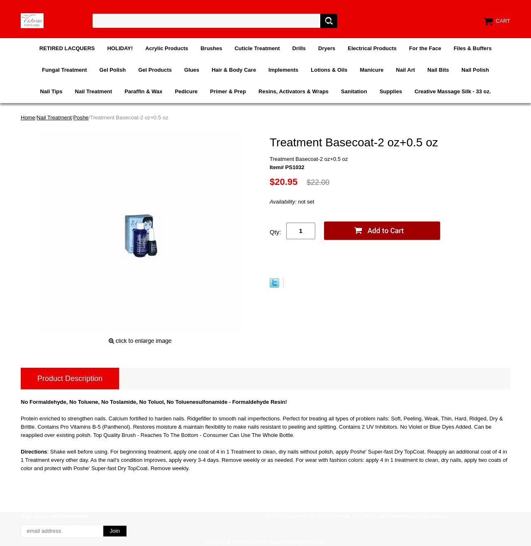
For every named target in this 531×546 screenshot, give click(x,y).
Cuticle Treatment (257, 48)
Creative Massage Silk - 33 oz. (452, 91)
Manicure (371, 70)
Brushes (211, 48)
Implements (283, 70)
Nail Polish (475, 70)
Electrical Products (372, 48)
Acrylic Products (166, 48)
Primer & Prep (228, 91)
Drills (299, 48)
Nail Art (405, 70)
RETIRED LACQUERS (67, 48)
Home (28, 117)
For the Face (425, 48)
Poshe (80, 117)
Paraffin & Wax (143, 91)
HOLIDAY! (120, 48)
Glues (191, 70)
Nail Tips (51, 91)
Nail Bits (438, 70)
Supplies (391, 91)
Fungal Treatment (64, 70)
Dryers (326, 48)
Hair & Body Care (234, 70)
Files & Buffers (472, 48)
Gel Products (155, 70)
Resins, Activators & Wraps (293, 91)
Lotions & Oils (329, 70)
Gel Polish (113, 70)
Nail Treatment (93, 91)
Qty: (275, 231)
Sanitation (354, 91)
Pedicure (186, 91)
